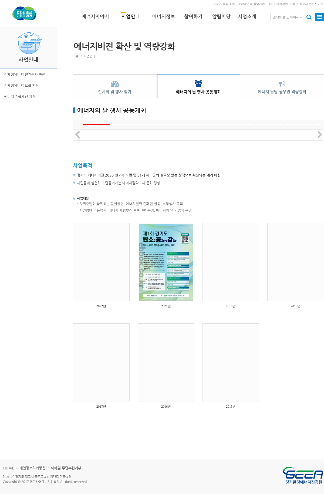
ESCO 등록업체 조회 (282, 3)
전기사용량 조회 (224, 3)
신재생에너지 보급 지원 (21, 85)
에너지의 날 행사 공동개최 (198, 92)
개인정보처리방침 (32, 468)
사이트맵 (319, 19)
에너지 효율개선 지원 (19, 96)
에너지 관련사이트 (311, 3)
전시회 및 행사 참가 (114, 91)
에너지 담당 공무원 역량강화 (282, 91)
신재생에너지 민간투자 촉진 (24, 74)
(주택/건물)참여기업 (252, 3)
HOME (8, 468)
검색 (309, 17)
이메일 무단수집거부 (66, 468)
